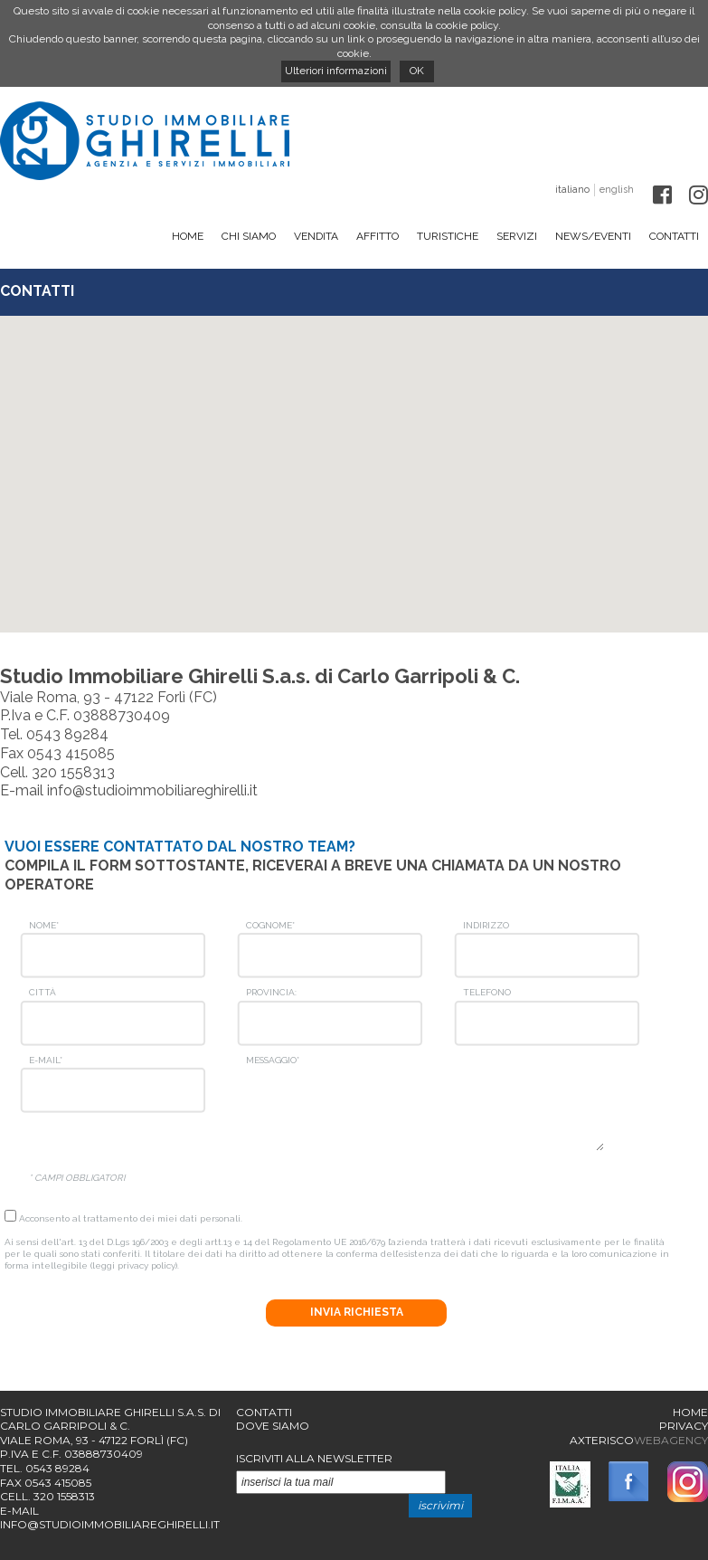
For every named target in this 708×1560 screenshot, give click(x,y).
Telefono (487, 992)
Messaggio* (272, 1060)
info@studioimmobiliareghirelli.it (152, 790)
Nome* (44, 925)
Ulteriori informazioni (336, 70)
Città (42, 992)
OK (417, 70)
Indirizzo (486, 925)
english (616, 189)
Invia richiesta (356, 1312)
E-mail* (45, 1060)
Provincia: (271, 992)
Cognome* (270, 925)
